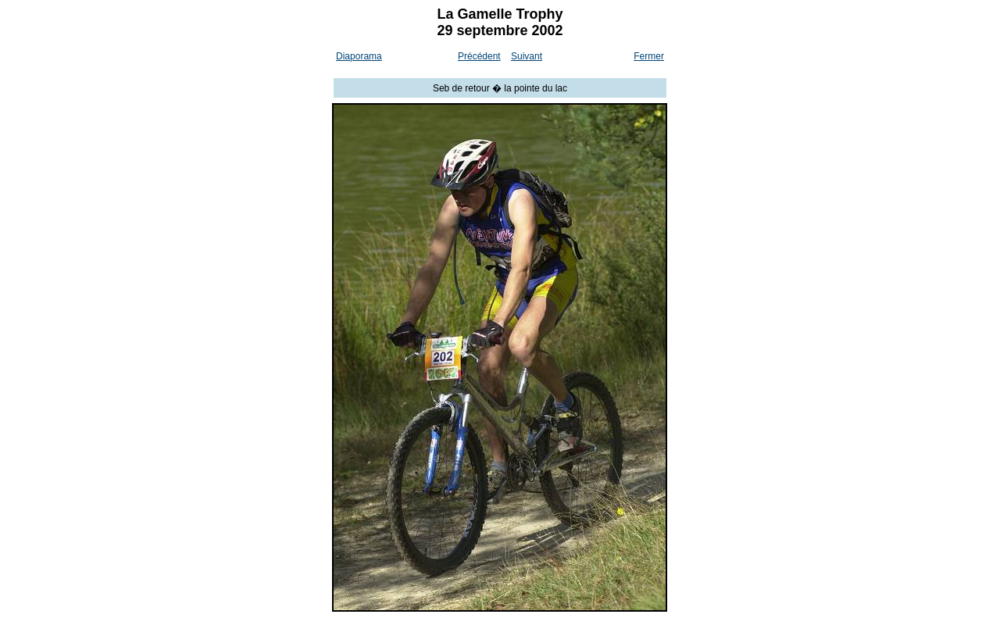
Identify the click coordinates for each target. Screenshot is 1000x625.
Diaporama (359, 56)
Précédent (479, 56)
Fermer (649, 56)
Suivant (526, 56)
